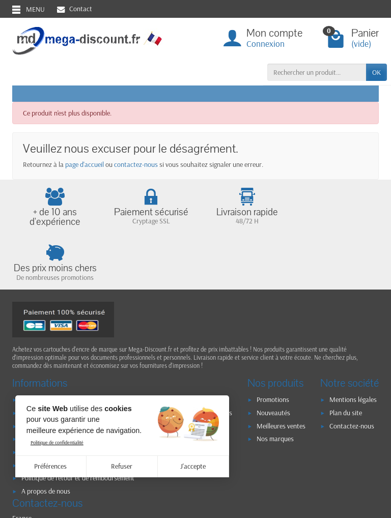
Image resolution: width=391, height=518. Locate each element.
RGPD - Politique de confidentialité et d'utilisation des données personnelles (126, 358)
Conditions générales (50, 384)
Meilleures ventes (281, 372)
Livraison (34, 345)
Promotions (273, 345)
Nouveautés (273, 358)
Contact (74, 8)
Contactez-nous (351, 372)
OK (376, 72)
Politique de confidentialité (57, 442)
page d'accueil (84, 164)
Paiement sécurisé (46, 372)
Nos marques (275, 384)
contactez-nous (136, 164)
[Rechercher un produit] (316, 72)
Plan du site (345, 358)
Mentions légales (353, 345)
